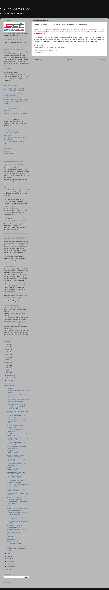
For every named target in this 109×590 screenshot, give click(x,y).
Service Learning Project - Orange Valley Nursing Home (17, 498)
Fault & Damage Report (11, 133)
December (10, 375)
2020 (7, 357)
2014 (7, 373)
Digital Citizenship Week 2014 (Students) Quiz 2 (16, 464)
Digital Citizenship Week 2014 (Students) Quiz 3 (16, 443)
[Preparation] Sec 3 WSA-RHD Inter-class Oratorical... (18, 489)
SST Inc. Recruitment (13, 532)
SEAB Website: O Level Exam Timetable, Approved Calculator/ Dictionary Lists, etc (16, 98)
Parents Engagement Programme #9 (18, 399)
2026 (7, 341)
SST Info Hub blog (9, 144)
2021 (7, 354)
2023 (7, 349)
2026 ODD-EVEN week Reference (14, 88)
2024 (7, 346)
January (9, 566)
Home (69, 59)
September (10, 383)
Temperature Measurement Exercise (18, 546)
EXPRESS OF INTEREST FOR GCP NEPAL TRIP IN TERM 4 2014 (16, 421)
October (9, 380)
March (9, 561)
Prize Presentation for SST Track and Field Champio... (16, 513)
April (8, 559)
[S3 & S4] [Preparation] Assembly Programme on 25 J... (17, 447)
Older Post (101, 59)
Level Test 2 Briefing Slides (15, 401)
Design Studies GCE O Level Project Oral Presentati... (18, 411)
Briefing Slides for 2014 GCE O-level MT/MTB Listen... (18, 494)
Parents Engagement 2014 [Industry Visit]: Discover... (17, 485)
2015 (7, 370)
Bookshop (7, 151)
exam (40, 52)
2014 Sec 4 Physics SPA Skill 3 (16, 529)
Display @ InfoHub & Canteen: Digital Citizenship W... (16, 455)
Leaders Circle (11, 539)
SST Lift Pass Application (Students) (14, 141)
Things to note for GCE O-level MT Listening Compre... (17, 460)
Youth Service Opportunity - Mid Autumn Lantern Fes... (16, 477)
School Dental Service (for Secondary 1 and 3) (15, 526)
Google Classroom (9, 95)
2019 (7, 360)
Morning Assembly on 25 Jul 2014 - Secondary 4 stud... (17, 407)
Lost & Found (8, 135)
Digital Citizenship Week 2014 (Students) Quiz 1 (16, 472)
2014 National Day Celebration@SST (13, 451)
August (9, 385)
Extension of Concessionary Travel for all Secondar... (17, 439)
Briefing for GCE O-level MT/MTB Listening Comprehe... (17, 509)
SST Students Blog (15, 9)
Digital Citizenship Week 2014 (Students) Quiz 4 (16, 416)
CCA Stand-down (12, 506)
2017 (7, 365)
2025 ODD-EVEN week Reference (14, 90)
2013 (7, 570)
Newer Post (38, 59)
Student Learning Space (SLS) (13, 93)
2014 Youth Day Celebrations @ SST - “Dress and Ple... (16, 542)
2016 (7, 367)
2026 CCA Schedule (10, 111)
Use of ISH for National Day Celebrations (15, 430)
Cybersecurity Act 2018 (10, 78)
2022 (7, 352)
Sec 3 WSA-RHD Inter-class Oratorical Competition (15, 481)
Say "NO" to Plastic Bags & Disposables (15, 426)
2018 (7, 362)
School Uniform (8, 153)
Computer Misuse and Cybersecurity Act (16, 74)
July (8, 388)
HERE (9, 69)
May (8, 556)
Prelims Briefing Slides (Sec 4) (16, 404)
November (10, 378)
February (10, 564)
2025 (7, 344)
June (8, 553)
